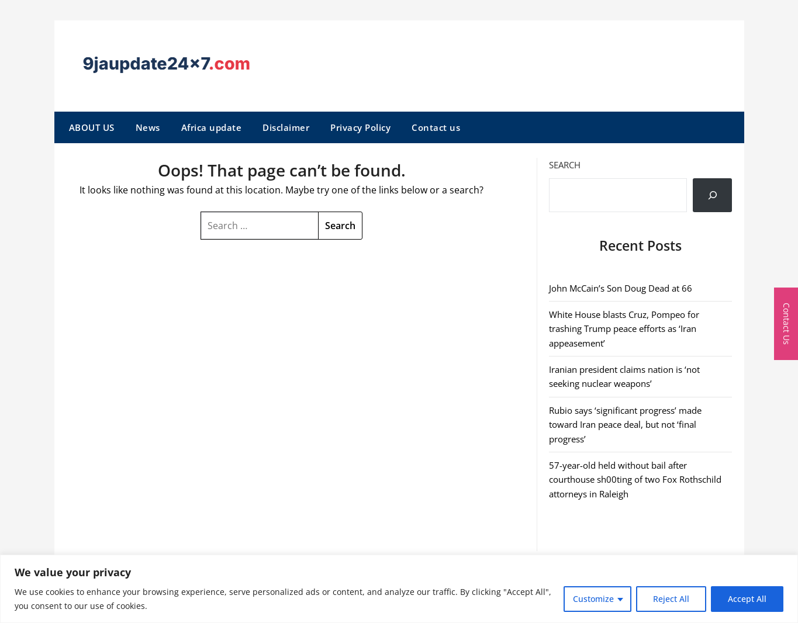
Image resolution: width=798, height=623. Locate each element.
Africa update (211, 127)
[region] (399, 589)
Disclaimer (285, 127)
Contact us (436, 127)
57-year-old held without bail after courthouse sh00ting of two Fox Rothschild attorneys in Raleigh (635, 479)
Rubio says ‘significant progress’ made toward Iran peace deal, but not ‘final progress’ (625, 424)
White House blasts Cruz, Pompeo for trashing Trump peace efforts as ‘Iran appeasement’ (624, 329)
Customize (593, 598)
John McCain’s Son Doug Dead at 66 (620, 288)
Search (565, 165)
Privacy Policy (360, 127)
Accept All (747, 598)
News (148, 127)
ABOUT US (92, 127)
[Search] (713, 195)
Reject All (671, 598)
